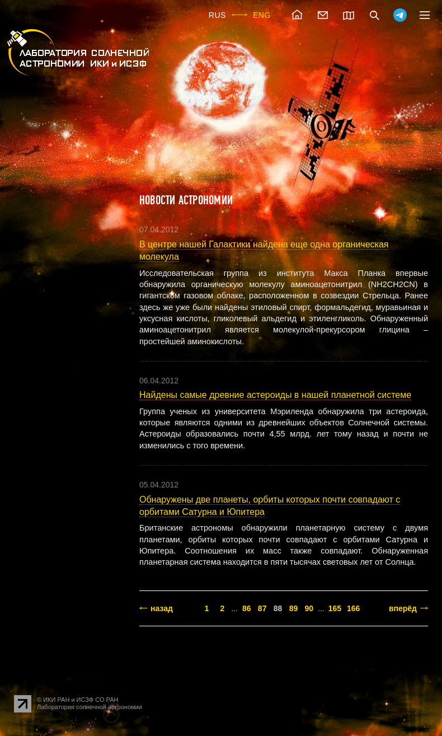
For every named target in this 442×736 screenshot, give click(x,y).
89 (293, 608)
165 (334, 608)
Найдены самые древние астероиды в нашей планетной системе (275, 395)
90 (309, 608)
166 (353, 608)
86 (246, 608)
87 (262, 608)
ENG (262, 15)
